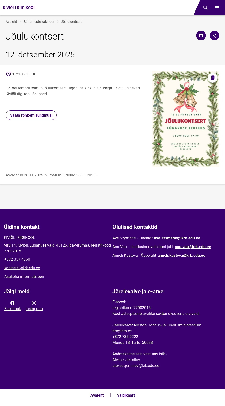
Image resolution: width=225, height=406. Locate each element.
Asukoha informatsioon (24, 276)
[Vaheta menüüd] (217, 8)
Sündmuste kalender (39, 22)
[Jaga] (214, 35)
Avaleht (11, 22)
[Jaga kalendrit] (201, 35)
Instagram (34, 305)
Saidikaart (126, 395)
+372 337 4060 (17, 259)
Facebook (12, 305)
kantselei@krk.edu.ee (22, 268)
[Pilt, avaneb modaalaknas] (185, 119)
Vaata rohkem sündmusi (31, 115)
